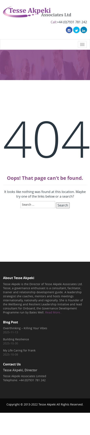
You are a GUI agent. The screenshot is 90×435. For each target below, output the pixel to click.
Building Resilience (16, 339)
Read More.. (53, 312)
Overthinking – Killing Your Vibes (25, 328)
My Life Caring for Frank (19, 350)
